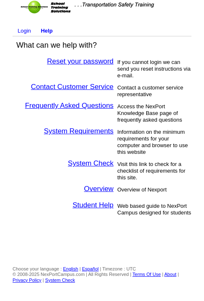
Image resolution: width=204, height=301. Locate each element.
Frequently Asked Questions (69, 106)
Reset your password (80, 61)
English (70, 268)
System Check (91, 163)
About (170, 274)
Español (90, 268)
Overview (99, 189)
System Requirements (79, 131)
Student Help (93, 205)
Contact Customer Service (72, 87)
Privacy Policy (27, 280)
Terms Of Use (146, 274)
